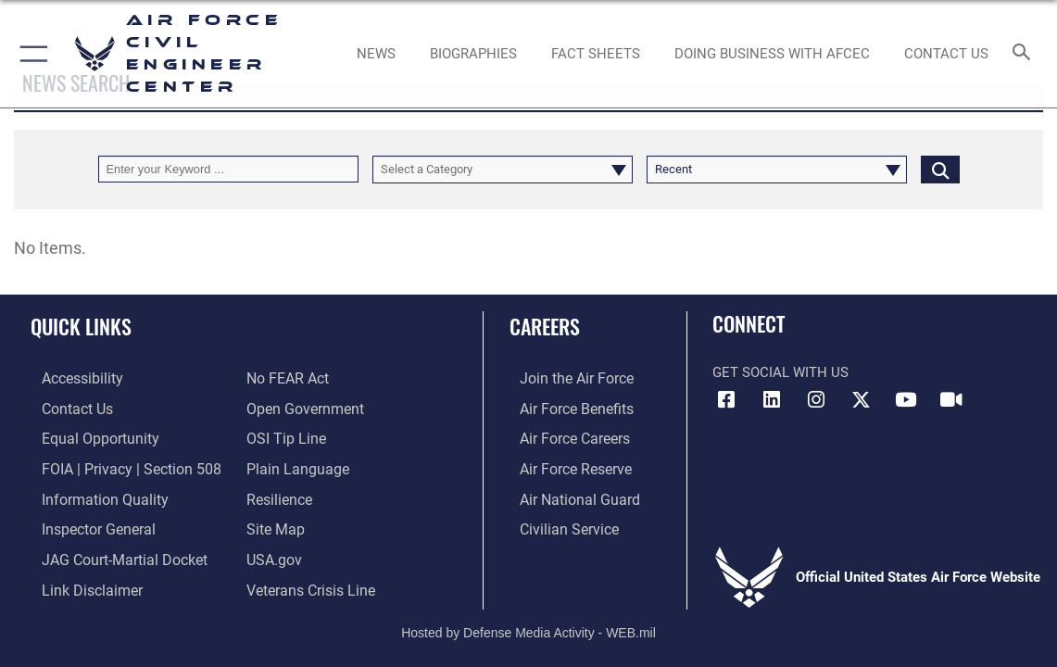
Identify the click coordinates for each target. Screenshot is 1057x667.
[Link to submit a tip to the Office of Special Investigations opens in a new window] (283, 436)
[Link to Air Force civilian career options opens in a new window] (557, 522)
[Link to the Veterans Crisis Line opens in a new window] (308, 581)
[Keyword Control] (228, 169)
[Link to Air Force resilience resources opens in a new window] (278, 493)
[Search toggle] (1025, 53)
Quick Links (81, 326)
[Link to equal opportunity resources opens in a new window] (86, 436)
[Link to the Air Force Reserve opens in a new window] (564, 465)
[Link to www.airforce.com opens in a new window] (565, 378)
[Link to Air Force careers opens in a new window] (564, 436)
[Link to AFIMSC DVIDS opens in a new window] (950, 400)
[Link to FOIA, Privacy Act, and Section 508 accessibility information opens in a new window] (115, 465)
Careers (545, 326)
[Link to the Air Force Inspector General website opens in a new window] (85, 522)
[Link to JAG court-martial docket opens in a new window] (110, 552)
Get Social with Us (780, 372)
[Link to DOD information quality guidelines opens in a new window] (90, 493)
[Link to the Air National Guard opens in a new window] (566, 493)
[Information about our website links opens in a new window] (79, 581)
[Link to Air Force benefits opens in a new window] (565, 406)
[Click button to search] (940, 169)
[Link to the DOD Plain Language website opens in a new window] (293, 465)
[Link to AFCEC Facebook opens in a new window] (726, 400)
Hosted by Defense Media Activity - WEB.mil (528, 622)
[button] (30, 53)
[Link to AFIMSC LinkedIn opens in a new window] (772, 400)
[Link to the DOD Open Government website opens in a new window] (301, 406)
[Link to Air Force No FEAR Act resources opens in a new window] (286, 378)
